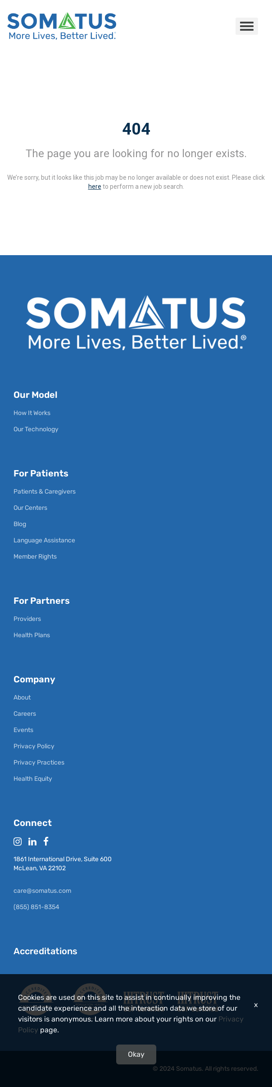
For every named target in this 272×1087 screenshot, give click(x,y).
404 (136, 129)
